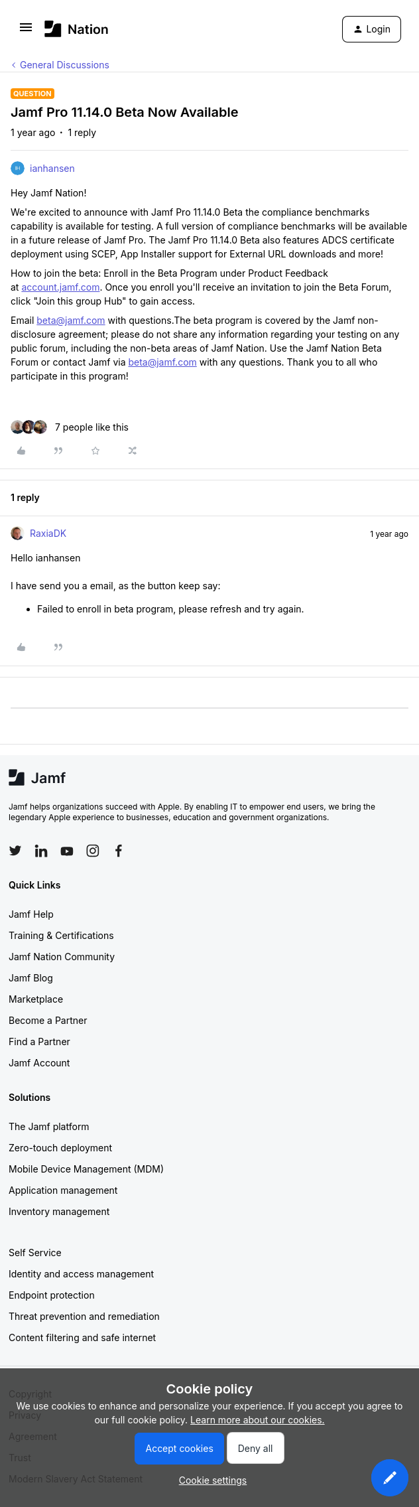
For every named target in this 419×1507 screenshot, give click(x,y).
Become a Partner (48, 1020)
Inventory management (59, 1211)
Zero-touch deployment (60, 1147)
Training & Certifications (61, 935)
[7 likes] (70, 427)
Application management (63, 1190)
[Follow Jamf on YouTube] (67, 850)
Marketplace (36, 999)
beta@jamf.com (70, 320)
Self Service (35, 1252)
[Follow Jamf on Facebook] (118, 850)
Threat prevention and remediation (84, 1316)
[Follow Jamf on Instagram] (92, 850)
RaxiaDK (48, 533)
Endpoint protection (52, 1295)
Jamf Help (31, 914)
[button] (26, 31)
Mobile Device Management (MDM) (86, 1169)
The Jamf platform (49, 1126)
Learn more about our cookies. (257, 1419)
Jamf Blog (31, 977)
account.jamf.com (60, 287)
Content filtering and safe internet (82, 1337)
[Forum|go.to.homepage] (76, 29)
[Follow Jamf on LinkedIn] (41, 850)
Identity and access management (81, 1273)
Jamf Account (39, 1062)
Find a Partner (39, 1041)
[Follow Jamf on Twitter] (15, 850)
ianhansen (52, 168)
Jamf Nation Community (62, 956)
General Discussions (64, 64)
